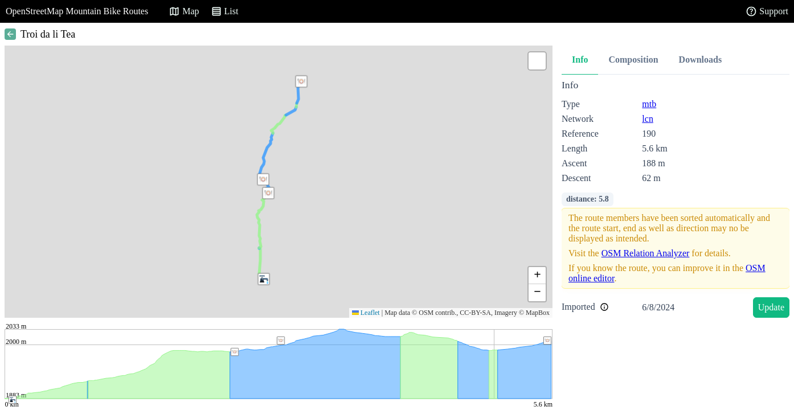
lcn (647, 119)
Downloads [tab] (700, 59)
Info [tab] (580, 59)
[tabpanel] (675, 200)
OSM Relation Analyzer (645, 253)
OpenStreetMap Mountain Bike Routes (77, 11)
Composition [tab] (633, 59)
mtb (649, 104)
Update (771, 307)
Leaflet (366, 313)
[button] (268, 193)
